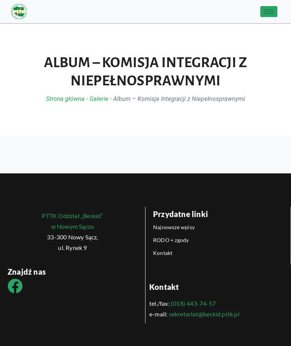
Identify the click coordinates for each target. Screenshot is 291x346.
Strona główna (65, 98)
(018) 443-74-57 (193, 303)
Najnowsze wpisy (174, 227)
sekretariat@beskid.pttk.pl (204, 314)
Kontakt (162, 253)
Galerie (98, 98)
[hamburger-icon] (268, 11)
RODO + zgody (171, 240)
